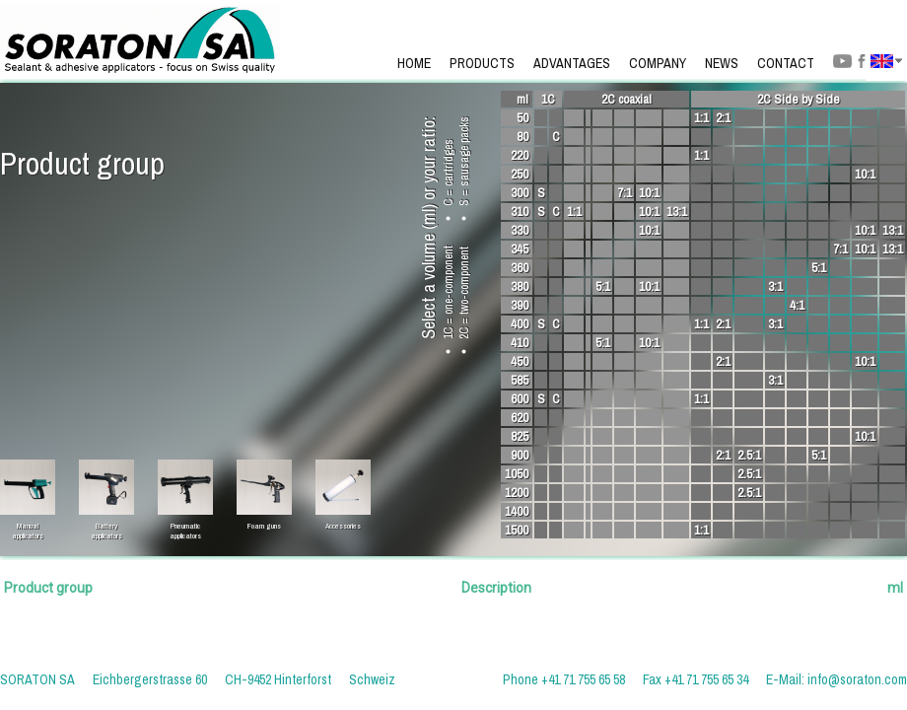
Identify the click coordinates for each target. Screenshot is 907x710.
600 (519, 398)
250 (519, 174)
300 (519, 192)
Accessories (343, 525)
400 (519, 324)
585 (519, 380)
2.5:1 (749, 455)
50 (522, 117)
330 (519, 230)
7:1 (624, 192)
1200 (516, 492)
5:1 (818, 267)
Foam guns (264, 525)
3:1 (775, 286)
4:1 (797, 305)
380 (519, 286)
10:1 (865, 174)
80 (522, 136)
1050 (516, 473)
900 (519, 455)
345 (519, 249)
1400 (516, 511)
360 (519, 267)
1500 (516, 530)
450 (519, 361)
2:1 (723, 117)
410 (519, 342)
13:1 (676, 211)
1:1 (701, 117)
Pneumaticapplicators (185, 525)
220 (519, 155)
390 (519, 305)
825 (519, 436)
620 (519, 417)
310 (519, 211)
